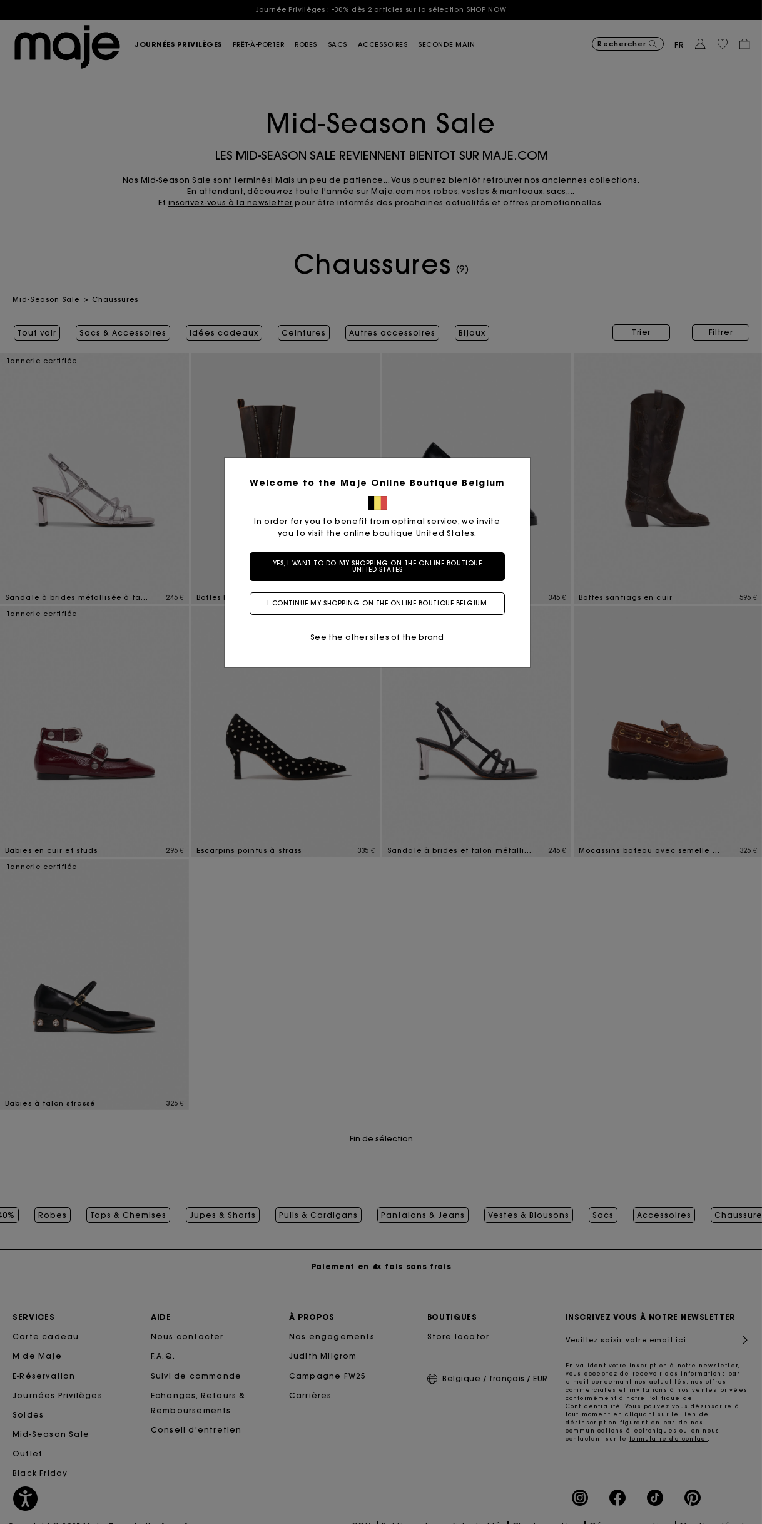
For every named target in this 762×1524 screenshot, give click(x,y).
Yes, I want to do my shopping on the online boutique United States (381, 566)
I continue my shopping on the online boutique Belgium (380, 603)
